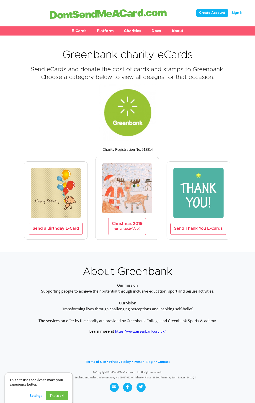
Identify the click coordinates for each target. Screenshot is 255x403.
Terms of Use (95, 362)
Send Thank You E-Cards (198, 229)
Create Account (212, 13)
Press (138, 362)
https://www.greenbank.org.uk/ (140, 331)
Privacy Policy (120, 362)
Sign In (238, 13)
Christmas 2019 (127, 226)
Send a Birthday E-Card (56, 229)
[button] (79, 31)
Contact (164, 362)
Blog (149, 362)
